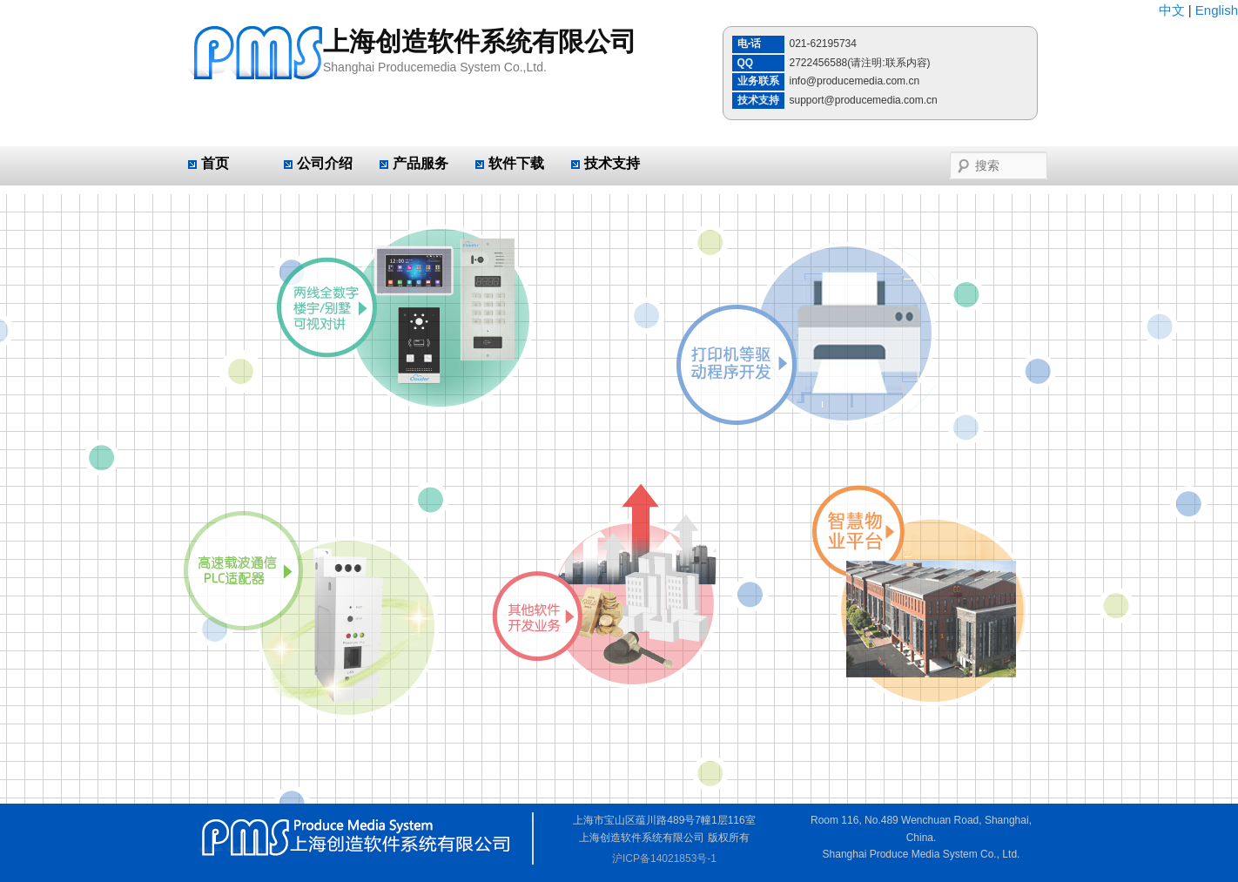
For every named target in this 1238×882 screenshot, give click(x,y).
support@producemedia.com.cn (864, 100)
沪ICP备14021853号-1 (664, 858)
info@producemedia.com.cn (855, 81)
